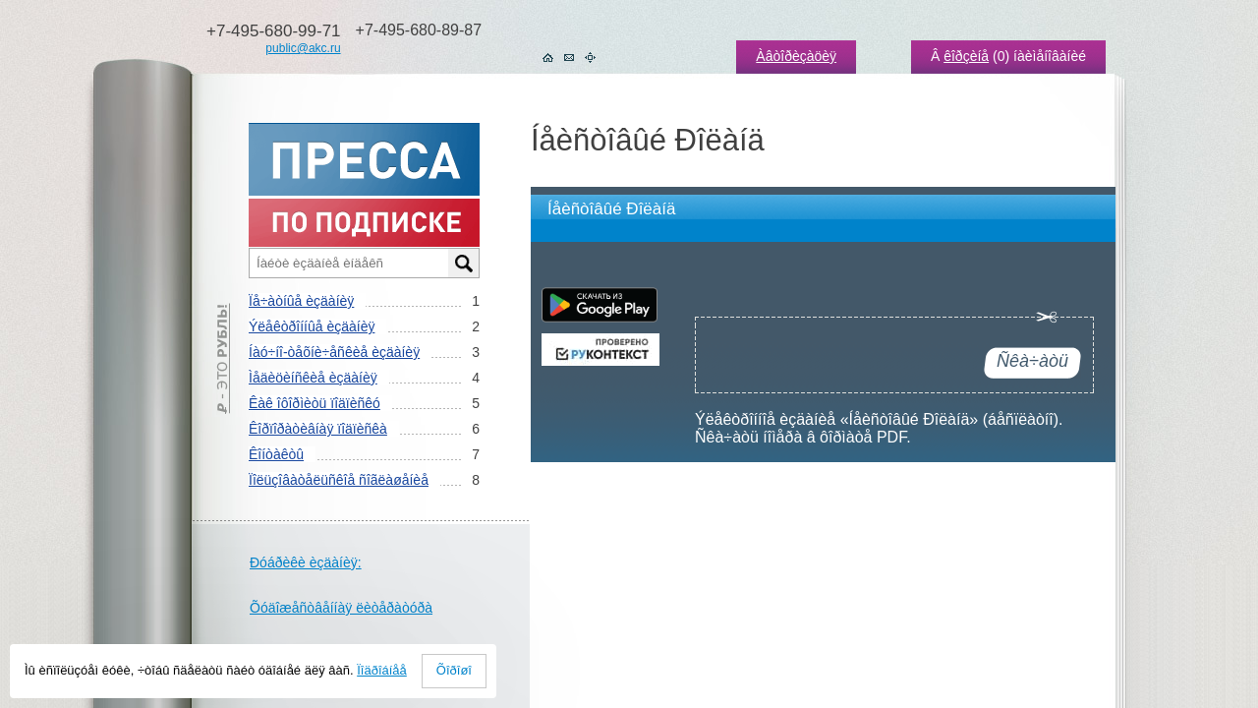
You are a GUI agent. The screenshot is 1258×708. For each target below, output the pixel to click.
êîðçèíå (966, 56)
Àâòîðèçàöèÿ (796, 56)
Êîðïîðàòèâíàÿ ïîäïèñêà (318, 429)
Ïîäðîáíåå (382, 670)
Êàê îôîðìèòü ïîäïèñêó (314, 403)
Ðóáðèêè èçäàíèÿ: (306, 562)
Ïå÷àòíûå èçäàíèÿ (301, 301)
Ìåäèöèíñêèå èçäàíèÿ (313, 377)
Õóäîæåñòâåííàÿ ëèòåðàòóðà (341, 608)
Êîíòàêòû (276, 454)
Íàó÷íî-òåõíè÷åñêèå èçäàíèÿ (334, 352)
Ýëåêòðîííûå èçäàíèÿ (311, 326)
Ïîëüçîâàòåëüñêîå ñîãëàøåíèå (339, 480)
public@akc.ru (302, 48)
